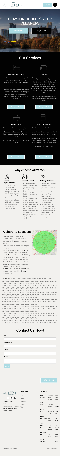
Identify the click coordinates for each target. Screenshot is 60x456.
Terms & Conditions (52, 448)
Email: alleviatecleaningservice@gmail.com (11, 405)
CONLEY (41, 423)
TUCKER (56, 432)
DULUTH (41, 434)
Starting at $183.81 (16, 157)
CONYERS (41, 425)
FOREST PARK (42, 441)
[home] (12, 4)
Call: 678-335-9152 (8, 401)
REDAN (56, 402)
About (22, 398)
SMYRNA (56, 418)
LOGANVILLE (50, 420)
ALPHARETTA (42, 397)
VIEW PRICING (18, 31)
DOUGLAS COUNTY (43, 430)
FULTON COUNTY (51, 395)
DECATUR (41, 427)
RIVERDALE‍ (57, 406)
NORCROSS (50, 429)
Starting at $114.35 (16, 107)
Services (23, 401)
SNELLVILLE (57, 420)
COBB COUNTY (42, 420)
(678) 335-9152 (41, 31)
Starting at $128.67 (44, 107)
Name (5, 335)
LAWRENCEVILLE (51, 411)
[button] (55, 5)
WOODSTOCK (57, 441)
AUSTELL (41, 400)
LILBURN (49, 413)
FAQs (22, 408)
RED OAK (56, 399)
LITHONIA (49, 418)
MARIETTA (49, 425)
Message (6, 357)
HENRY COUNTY (50, 404)
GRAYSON (49, 397)
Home (22, 395)
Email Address (8, 342)
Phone (6, 349)
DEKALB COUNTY (43, 432)
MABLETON (50, 422)
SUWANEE (56, 429)
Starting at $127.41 (44, 157)
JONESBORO (50, 406)
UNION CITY (57, 434)
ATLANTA (41, 395)
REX (55, 404)
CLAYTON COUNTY (43, 418)
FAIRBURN (42, 439)
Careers (23, 404)
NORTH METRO (50, 432)
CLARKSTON (42, 416)
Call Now (47, 4)
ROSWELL (56, 413)
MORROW (49, 427)
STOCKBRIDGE (57, 422)
